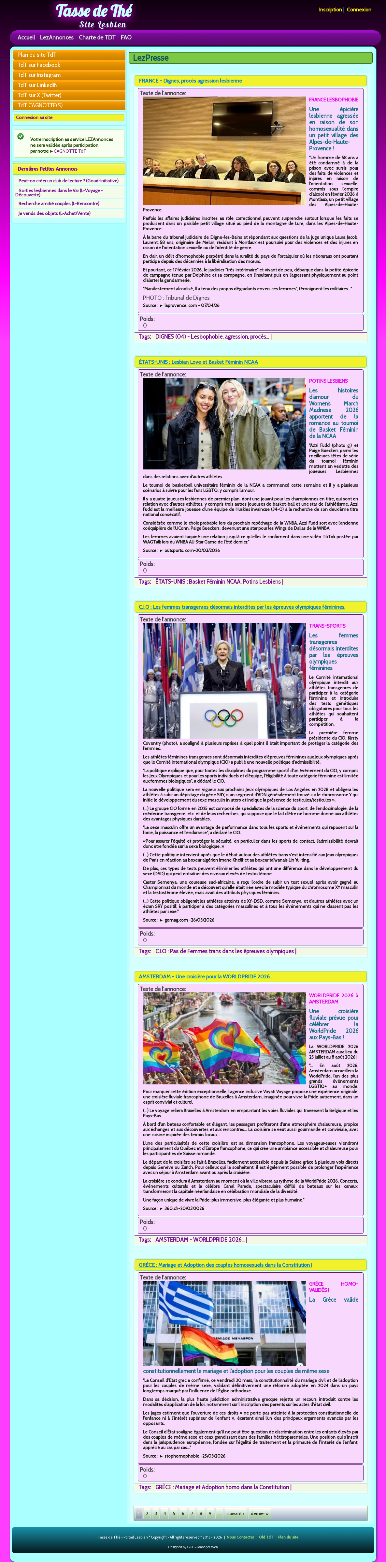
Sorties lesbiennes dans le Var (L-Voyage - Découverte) (59, 193)
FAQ (126, 37)
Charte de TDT (97, 37)
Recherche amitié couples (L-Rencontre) (59, 204)
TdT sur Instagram (39, 75)
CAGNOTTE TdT (70, 151)
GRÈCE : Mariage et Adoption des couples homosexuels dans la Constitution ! (225, 1265)
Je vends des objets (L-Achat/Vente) (55, 213)
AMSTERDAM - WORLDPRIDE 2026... (199, 1239)
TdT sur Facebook (39, 65)
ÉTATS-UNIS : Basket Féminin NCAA (197, 581)
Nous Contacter (240, 1536)
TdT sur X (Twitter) (40, 95)
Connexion (359, 10)
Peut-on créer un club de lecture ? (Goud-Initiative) (69, 181)
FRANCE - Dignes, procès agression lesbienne (190, 81)
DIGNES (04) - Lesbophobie (188, 336)
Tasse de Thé (94, 11)
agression (236, 336)
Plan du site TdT (37, 55)
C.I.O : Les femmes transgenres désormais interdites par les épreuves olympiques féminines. (242, 607)
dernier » (259, 1513)
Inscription (330, 10)
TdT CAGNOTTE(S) (40, 105)
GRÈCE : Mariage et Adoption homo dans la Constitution (222, 1487)
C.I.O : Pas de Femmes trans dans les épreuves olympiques (224, 951)
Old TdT (266, 1536)
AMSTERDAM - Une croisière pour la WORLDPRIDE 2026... (206, 976)
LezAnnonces (57, 37)
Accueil (26, 37)
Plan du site (288, 1536)
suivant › (235, 1513)
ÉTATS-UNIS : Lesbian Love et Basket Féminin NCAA (198, 362)
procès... (259, 336)
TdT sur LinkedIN (38, 85)
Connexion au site (34, 117)
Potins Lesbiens (262, 581)
